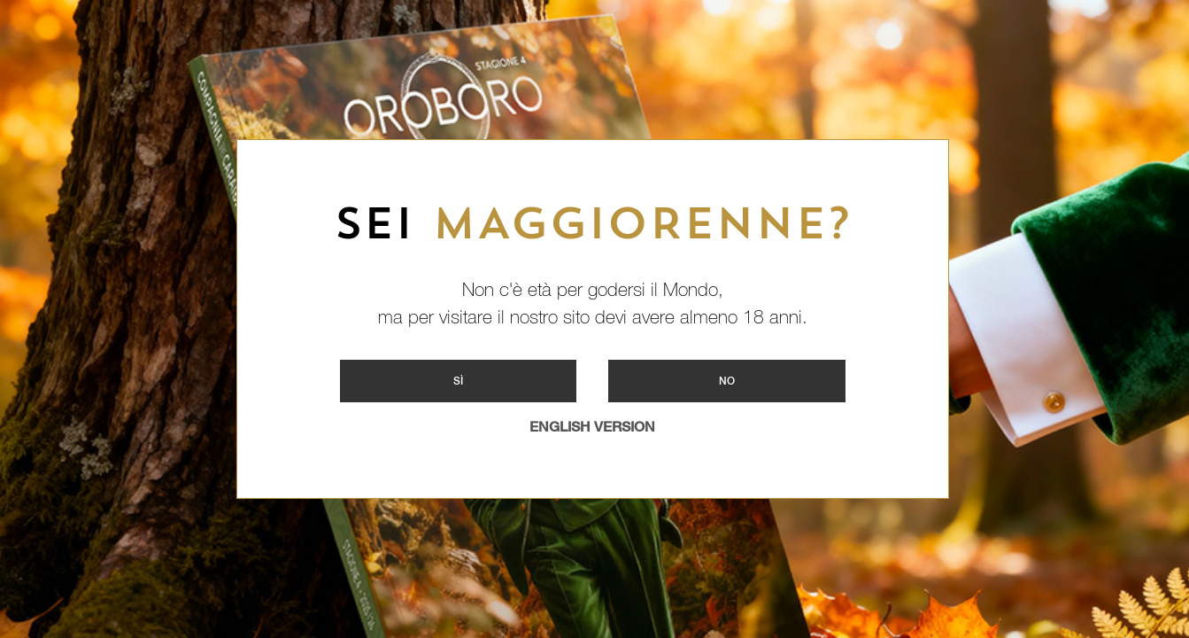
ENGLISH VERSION (592, 426)
